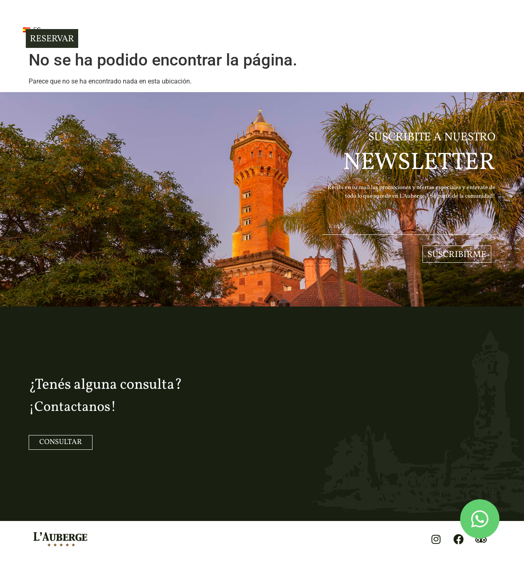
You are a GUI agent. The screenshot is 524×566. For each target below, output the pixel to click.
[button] (44, 25)
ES (79, 25)
